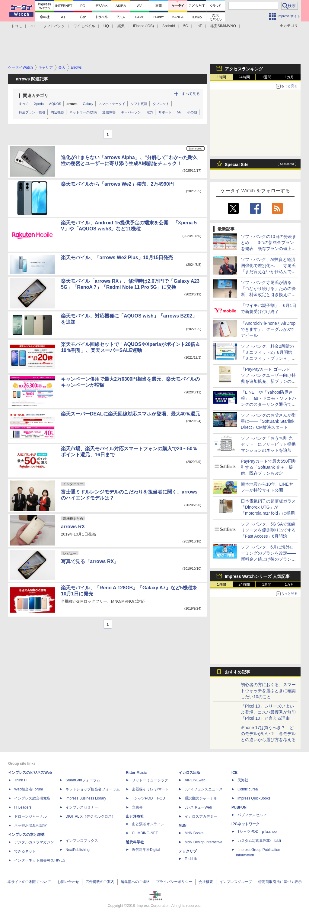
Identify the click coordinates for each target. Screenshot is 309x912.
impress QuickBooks (253, 798)
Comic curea (247, 789)
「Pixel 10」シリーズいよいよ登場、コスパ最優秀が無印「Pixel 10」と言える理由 (268, 712)
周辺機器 (57, 112)
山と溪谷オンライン (148, 824)
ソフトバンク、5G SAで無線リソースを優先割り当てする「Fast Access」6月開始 (268, 530)
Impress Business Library (85, 798)
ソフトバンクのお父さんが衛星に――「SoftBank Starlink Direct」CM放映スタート (268, 421)
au (32, 26)
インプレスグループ (235, 882)
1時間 (221, 77)
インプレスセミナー (81, 807)
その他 (192, 112)
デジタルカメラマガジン (34, 842)
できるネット (25, 851)
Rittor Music (136, 772)
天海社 (242, 780)
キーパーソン (131, 112)
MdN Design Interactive (203, 842)
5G (185, 26)
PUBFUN (239, 807)
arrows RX (73, 526)
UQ (106, 26)
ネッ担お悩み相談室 (30, 825)
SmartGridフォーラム (82, 780)
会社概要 (206, 882)
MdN (182, 825)
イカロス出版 (189, 772)
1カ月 (289, 77)
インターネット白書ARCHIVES (39, 860)
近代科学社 (135, 842)
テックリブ (188, 851)
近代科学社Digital (146, 850)
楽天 (121, 26)
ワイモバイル (84, 26)
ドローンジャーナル (30, 816)
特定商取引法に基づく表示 (280, 882)
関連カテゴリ (35, 95)
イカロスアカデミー (201, 816)
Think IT (20, 780)
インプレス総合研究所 (32, 798)
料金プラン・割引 (32, 112)
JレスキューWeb (198, 807)
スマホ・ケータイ (112, 104)
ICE (234, 772)
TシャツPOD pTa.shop (257, 831)
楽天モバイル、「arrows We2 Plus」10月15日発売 (117, 257)
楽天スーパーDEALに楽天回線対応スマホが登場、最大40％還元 (130, 413)
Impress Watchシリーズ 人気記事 (257, 576)
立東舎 (137, 807)
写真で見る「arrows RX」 (90, 561)
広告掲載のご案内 (99, 882)
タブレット (161, 104)
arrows (72, 104)
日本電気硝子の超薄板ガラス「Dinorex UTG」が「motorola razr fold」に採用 (268, 507)
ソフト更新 (139, 104)
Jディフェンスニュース (204, 789)
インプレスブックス (81, 841)
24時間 (244, 77)
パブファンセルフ (251, 815)
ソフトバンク (54, 26)
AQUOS (55, 104)
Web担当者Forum (28, 789)
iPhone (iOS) (143, 26)
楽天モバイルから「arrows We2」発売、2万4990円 (117, 184)
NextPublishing (77, 850)
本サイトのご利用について (29, 882)
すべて (24, 104)
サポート (165, 112)
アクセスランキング (244, 69)
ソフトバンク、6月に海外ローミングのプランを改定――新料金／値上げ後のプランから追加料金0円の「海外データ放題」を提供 (268, 559)
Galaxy (88, 104)
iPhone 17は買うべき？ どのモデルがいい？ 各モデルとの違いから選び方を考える (268, 733)
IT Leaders (22, 807)
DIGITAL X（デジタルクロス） (90, 816)
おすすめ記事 (237, 671)
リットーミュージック (150, 780)
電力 (149, 112)
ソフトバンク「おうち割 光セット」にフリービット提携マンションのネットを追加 (268, 444)
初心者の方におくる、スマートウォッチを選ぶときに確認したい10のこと (268, 690)
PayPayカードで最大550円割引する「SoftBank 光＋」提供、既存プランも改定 (268, 467)
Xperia (39, 104)
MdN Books (194, 833)
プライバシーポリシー (174, 882)
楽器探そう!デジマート (150, 789)
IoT (199, 26)
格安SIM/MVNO (223, 26)
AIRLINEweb (195, 780)
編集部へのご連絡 (135, 882)
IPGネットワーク (245, 824)
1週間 (267, 77)
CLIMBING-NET (145, 833)
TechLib (191, 859)
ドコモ (16, 26)
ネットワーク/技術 (83, 112)
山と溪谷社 (135, 816)
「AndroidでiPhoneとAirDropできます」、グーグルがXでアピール (268, 329)
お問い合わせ (68, 882)
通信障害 (109, 112)
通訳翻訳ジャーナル (201, 798)
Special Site (237, 164)
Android (168, 26)
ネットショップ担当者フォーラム (92, 789)
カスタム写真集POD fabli (259, 841)
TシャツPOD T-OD (148, 798)
